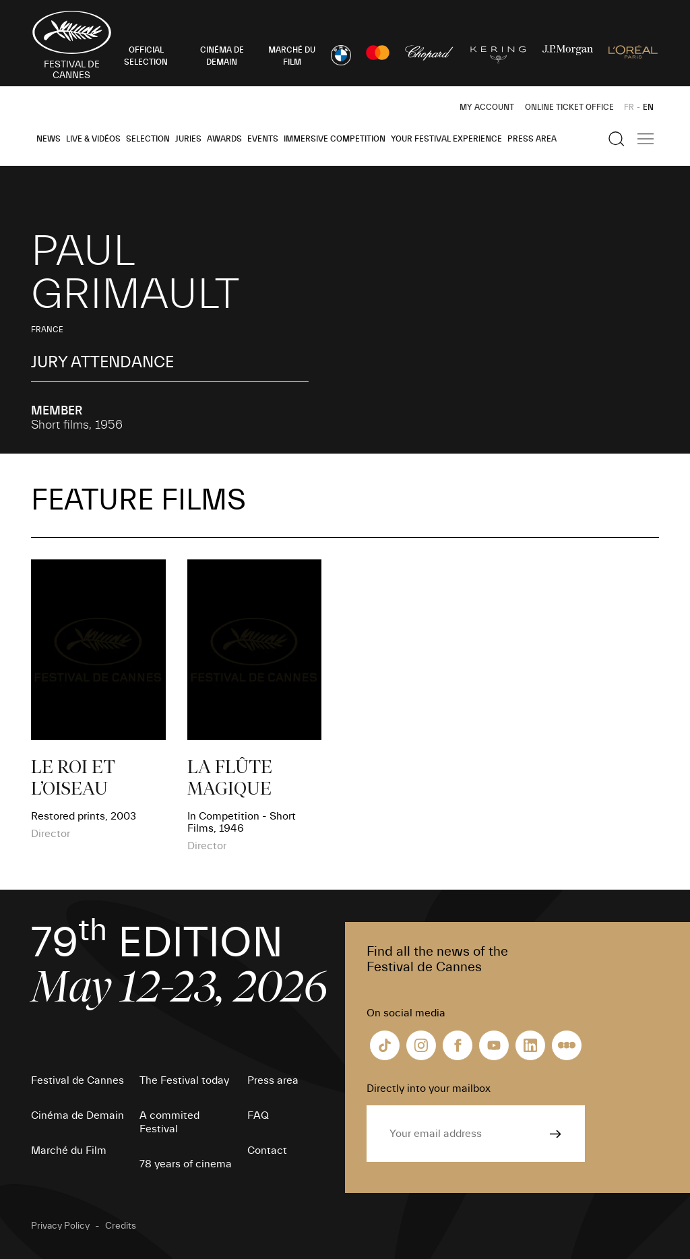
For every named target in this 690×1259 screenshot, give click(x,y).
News (48, 139)
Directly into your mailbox (429, 1088)
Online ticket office (569, 107)
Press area (532, 139)
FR (629, 107)
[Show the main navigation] (645, 139)
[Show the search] (616, 139)
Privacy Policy (60, 1226)
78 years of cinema (185, 1164)
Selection (148, 139)
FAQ (258, 1115)
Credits (120, 1226)
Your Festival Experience (446, 139)
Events (262, 139)
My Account (487, 107)
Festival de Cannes (77, 1080)
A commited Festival (169, 1122)
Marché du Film (68, 1150)
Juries (188, 139)
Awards (224, 139)
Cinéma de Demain (77, 1115)
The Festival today (184, 1080)
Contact (267, 1150)
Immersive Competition (334, 139)
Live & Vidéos (93, 139)
